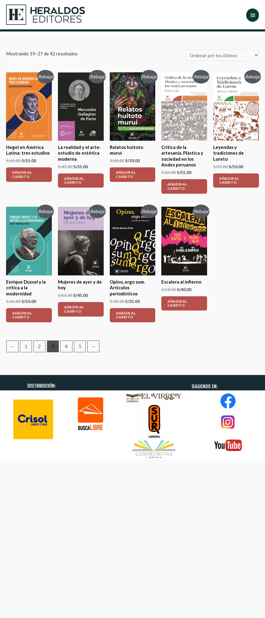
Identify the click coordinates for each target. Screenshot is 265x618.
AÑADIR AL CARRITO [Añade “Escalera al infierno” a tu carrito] (177, 303)
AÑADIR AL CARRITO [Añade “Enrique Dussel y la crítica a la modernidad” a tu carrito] (22, 315)
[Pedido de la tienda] (222, 55)
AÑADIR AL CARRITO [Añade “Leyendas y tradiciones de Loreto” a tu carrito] (229, 180)
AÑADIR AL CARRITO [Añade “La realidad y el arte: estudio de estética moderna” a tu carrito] (74, 180)
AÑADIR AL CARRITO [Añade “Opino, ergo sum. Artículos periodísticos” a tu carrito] (126, 315)
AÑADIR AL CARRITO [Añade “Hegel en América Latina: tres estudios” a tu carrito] (22, 174)
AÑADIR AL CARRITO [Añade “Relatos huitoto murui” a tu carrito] (126, 174)
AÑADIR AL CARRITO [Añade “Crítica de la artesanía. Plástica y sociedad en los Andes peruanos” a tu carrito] (177, 186)
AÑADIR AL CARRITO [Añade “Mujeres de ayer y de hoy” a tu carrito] (74, 309)
